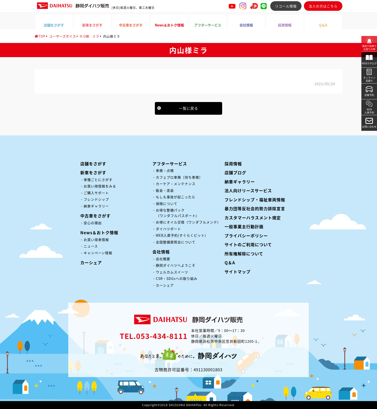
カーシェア (91, 262)
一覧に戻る (188, 108)
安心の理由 (93, 222)
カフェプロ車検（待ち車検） (179, 177)
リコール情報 (286, 6)
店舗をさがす (93, 164)
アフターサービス (169, 164)
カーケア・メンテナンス (175, 183)
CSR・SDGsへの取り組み (176, 278)
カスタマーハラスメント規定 (253, 218)
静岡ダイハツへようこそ (175, 265)
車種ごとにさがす (98, 179)
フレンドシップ (96, 199)
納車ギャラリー (96, 206)
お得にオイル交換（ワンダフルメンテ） (188, 222)
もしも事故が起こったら (175, 196)
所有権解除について (244, 254)
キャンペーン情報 (98, 252)
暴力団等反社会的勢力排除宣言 (255, 208)
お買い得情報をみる (100, 186)
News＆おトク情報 (99, 232)
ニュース (91, 246)
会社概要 (163, 258)
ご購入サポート (96, 192)
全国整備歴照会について (175, 242)
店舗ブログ (235, 172)
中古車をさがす (95, 216)
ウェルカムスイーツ (172, 272)
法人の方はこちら (323, 6)
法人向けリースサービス (248, 190)
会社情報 (161, 252)
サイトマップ (238, 272)
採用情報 (233, 164)
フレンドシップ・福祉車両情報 (255, 200)
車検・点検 (165, 170)
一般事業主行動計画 (244, 226)
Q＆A (230, 262)
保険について (166, 203)
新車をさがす (93, 172)
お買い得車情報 (96, 239)
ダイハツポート (168, 228)
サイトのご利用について (248, 244)
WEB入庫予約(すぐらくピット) (181, 235)
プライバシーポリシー (246, 236)
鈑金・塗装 (165, 190)
